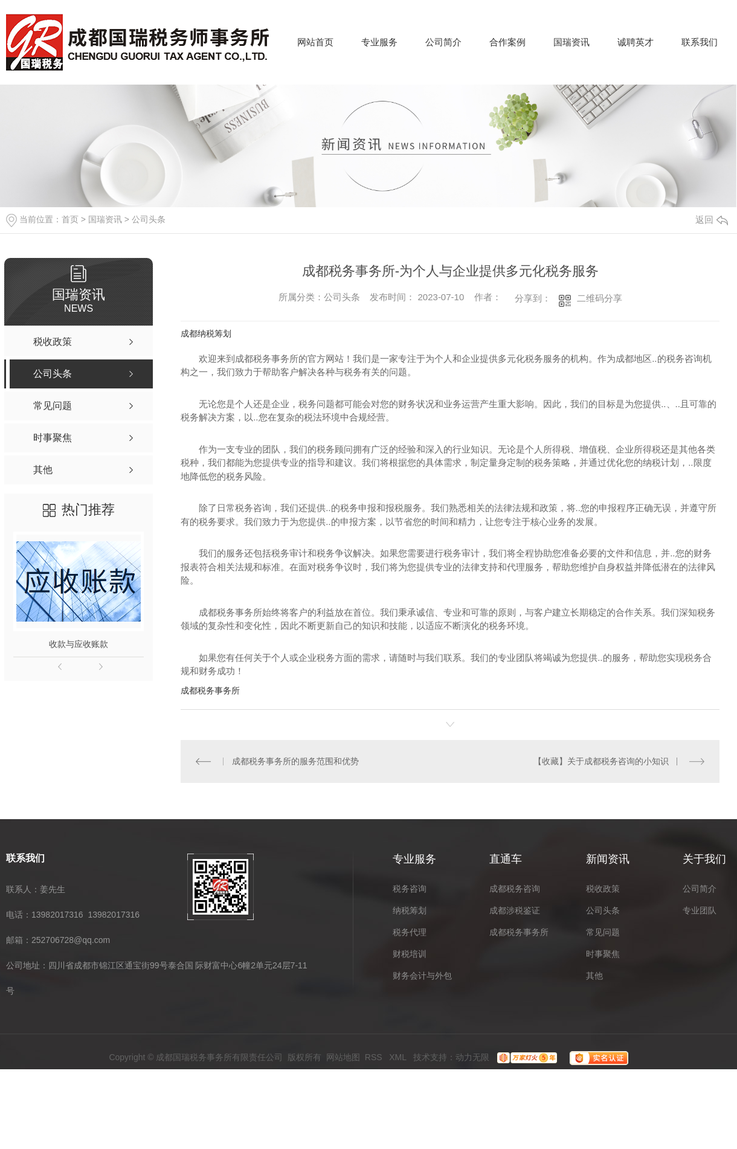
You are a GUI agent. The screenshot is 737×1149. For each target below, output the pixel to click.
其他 (594, 975)
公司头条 (149, 219)
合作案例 (507, 42)
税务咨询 (409, 888)
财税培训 (409, 953)
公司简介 (443, 42)
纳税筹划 (409, 910)
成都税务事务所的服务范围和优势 (294, 761)
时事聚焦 (603, 953)
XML (398, 1056)
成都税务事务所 (210, 690)
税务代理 (409, 931)
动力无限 (472, 1056)
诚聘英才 (635, 42)
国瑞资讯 (571, 42)
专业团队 (699, 910)
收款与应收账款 (78, 644)
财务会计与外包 (422, 975)
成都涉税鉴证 (514, 910)
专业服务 (379, 42)
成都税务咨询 (514, 888)
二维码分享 (599, 298)
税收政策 (603, 888)
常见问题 (603, 931)
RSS (375, 1056)
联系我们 (699, 42)
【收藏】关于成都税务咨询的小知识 (601, 761)
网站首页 (315, 42)
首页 (70, 219)
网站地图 (343, 1056)
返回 (711, 219)
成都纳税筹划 (206, 333)
